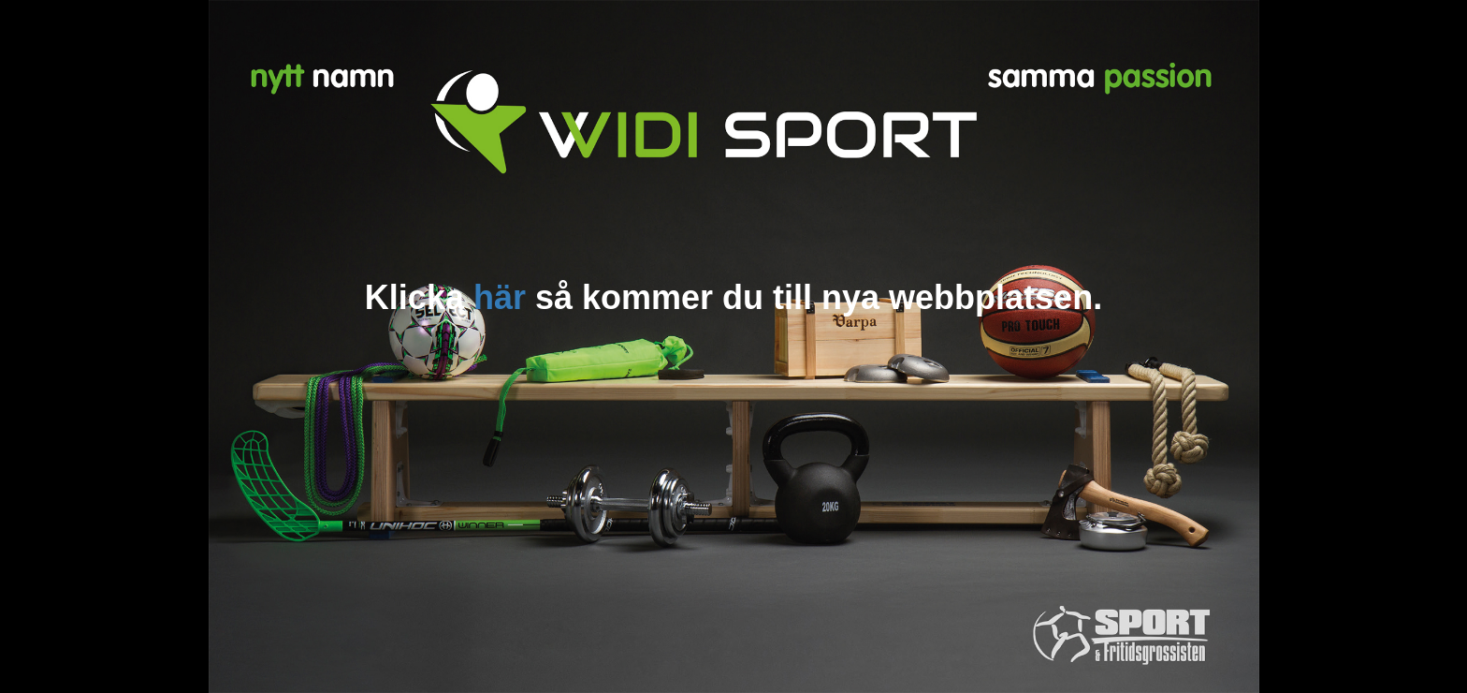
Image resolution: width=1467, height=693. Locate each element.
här (499, 297)
